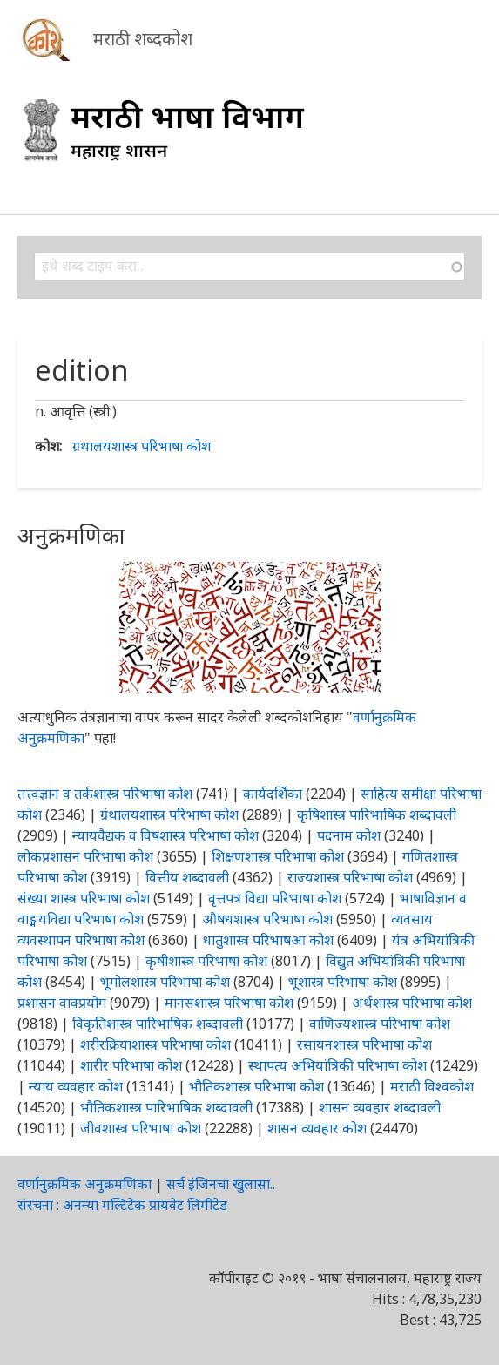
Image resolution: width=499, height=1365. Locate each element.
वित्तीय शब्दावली (187, 877)
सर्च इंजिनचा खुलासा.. (220, 1183)
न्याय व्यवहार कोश (76, 1086)
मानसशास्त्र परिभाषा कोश (229, 1002)
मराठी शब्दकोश (142, 39)
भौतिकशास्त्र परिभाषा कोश (256, 1086)
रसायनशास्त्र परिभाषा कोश (364, 1044)
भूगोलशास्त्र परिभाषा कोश (165, 981)
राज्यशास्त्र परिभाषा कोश (350, 877)
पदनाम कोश (349, 835)
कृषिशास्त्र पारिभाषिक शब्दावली (376, 814)
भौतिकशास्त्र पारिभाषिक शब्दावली (166, 1107)
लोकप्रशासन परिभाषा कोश (85, 856)
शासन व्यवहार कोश (317, 1128)
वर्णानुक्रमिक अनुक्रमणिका (84, 1183)
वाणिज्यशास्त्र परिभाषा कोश (379, 1023)
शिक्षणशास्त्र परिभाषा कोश (278, 856)
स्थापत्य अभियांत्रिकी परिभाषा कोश (337, 1065)
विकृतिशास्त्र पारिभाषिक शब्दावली (159, 1023)
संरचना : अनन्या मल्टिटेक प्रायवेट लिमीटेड (122, 1204)
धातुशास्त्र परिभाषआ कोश (268, 939)
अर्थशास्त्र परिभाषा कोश (412, 1002)
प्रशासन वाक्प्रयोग (61, 1002)
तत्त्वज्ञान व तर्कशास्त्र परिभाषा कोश (104, 793)
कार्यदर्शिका (272, 793)
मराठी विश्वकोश (432, 1086)
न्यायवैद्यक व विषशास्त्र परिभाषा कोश (165, 835)
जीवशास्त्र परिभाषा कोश (140, 1128)
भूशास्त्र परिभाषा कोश (342, 981)
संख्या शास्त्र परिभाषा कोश (83, 898)
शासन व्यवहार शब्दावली (380, 1107)
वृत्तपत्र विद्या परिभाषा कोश (274, 898)
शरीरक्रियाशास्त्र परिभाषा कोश (155, 1044)
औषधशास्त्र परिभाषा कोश (267, 919)
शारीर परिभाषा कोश (131, 1065)
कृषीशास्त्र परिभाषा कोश (206, 960)
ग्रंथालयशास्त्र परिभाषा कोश (141, 446)
